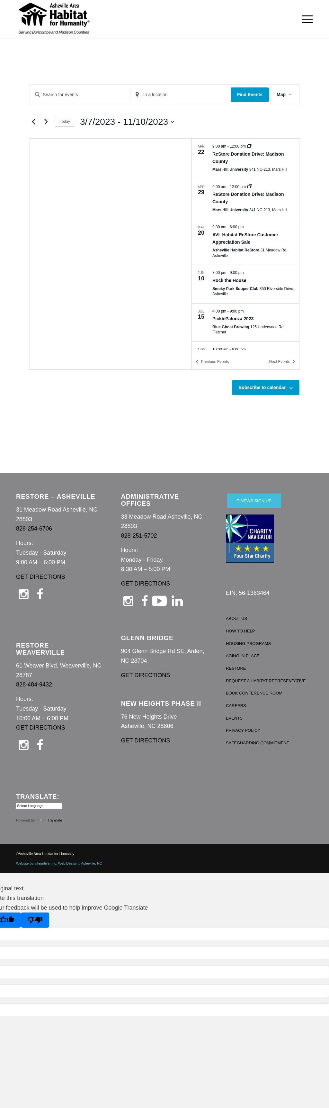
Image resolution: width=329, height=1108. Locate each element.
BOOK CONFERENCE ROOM (254, 693)
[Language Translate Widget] (39, 806)
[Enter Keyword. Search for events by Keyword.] (80, 95)
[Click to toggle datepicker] (127, 121)
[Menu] (305, 19)
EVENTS (234, 718)
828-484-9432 (34, 684)
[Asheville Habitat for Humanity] (54, 19)
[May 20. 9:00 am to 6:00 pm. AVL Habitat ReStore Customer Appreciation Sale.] (245, 242)
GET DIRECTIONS (40, 577)
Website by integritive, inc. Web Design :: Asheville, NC (59, 863)
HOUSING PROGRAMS (248, 643)
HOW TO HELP (240, 631)
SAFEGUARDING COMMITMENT (257, 742)
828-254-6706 (34, 528)
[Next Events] (46, 122)
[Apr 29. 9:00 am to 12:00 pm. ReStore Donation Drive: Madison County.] (245, 199)
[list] (245, 244)
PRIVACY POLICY (243, 730)
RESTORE (236, 668)
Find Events (249, 94)
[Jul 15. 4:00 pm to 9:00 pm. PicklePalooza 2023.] (245, 322)
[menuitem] (305, 19)
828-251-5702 (139, 535)
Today (65, 121)
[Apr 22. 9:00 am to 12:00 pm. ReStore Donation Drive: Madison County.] (245, 158)
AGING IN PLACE (243, 655)
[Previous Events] (33, 122)
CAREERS (236, 705)
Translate (49, 820)
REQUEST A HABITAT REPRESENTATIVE (266, 680)
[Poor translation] (35, 920)
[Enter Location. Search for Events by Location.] (180, 95)
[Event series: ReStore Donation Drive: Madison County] (249, 146)
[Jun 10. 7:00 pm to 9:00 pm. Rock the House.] (245, 284)
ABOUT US (236, 618)
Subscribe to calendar (262, 387)
